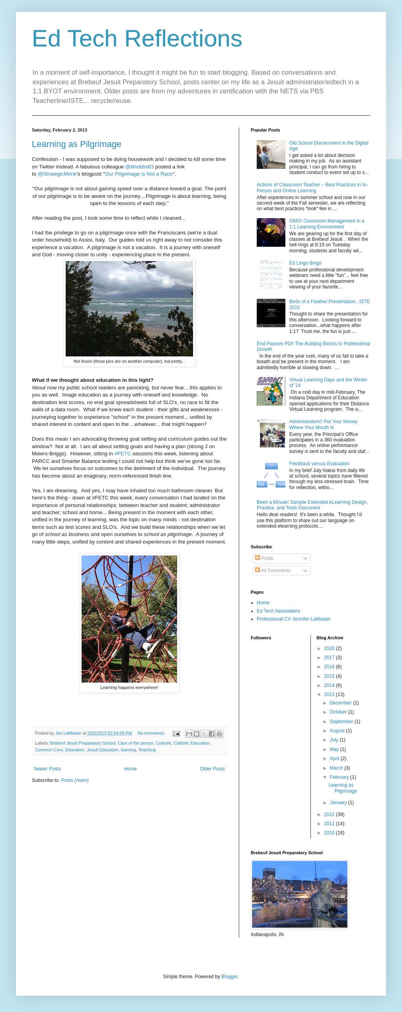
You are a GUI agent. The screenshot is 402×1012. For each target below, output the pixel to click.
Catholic (164, 743)
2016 (330, 667)
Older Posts (212, 769)
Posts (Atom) (74, 780)
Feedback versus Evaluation (319, 463)
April (335, 758)
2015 (330, 676)
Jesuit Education (102, 749)
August (338, 730)
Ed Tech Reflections (137, 38)
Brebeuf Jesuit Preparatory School (82, 743)
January (339, 802)
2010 (330, 833)
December (341, 703)
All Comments (273, 570)
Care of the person (135, 743)
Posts (264, 558)
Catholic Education (192, 743)
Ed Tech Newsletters (278, 611)
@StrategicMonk (57, 174)
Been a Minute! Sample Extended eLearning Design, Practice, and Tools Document (312, 505)
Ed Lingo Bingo (305, 263)
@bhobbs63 (139, 167)
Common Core (49, 749)
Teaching (147, 749)
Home (130, 769)
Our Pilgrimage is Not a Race (139, 174)
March (337, 768)
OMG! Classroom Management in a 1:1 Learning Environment (327, 223)
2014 (330, 685)
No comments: (152, 733)
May (335, 749)
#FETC (122, 454)
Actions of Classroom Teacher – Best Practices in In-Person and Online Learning (312, 187)
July (335, 740)
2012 (330, 814)
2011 (330, 823)
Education (74, 749)
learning (128, 749)
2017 (330, 657)
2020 (330, 648)
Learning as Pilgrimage (76, 144)
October (339, 712)
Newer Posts (47, 769)
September (342, 721)
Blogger (229, 976)
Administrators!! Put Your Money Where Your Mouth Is (323, 424)
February (340, 777)
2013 (330, 694)
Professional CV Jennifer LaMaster (293, 619)
